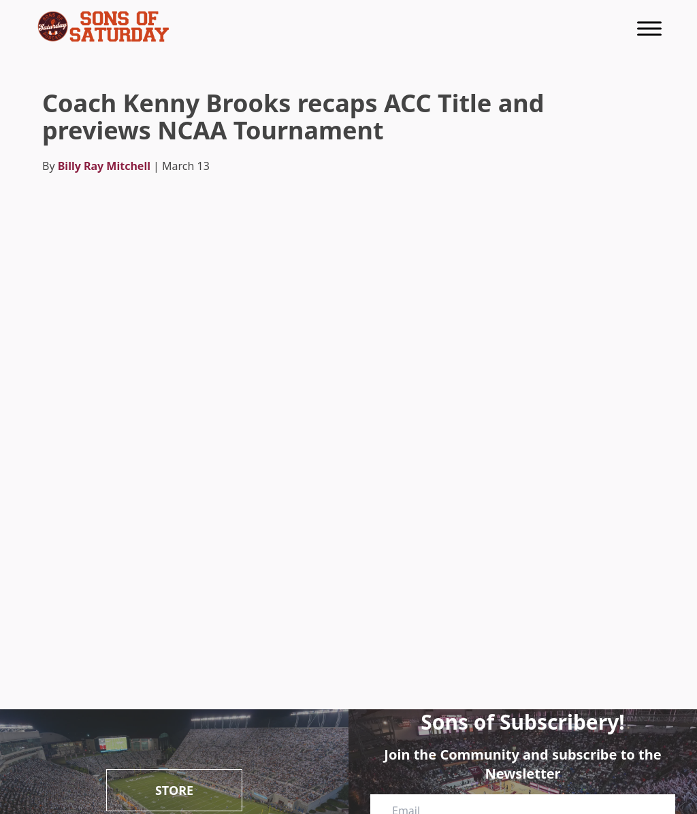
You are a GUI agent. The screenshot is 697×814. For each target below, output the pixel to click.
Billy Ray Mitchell (104, 165)
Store (174, 790)
